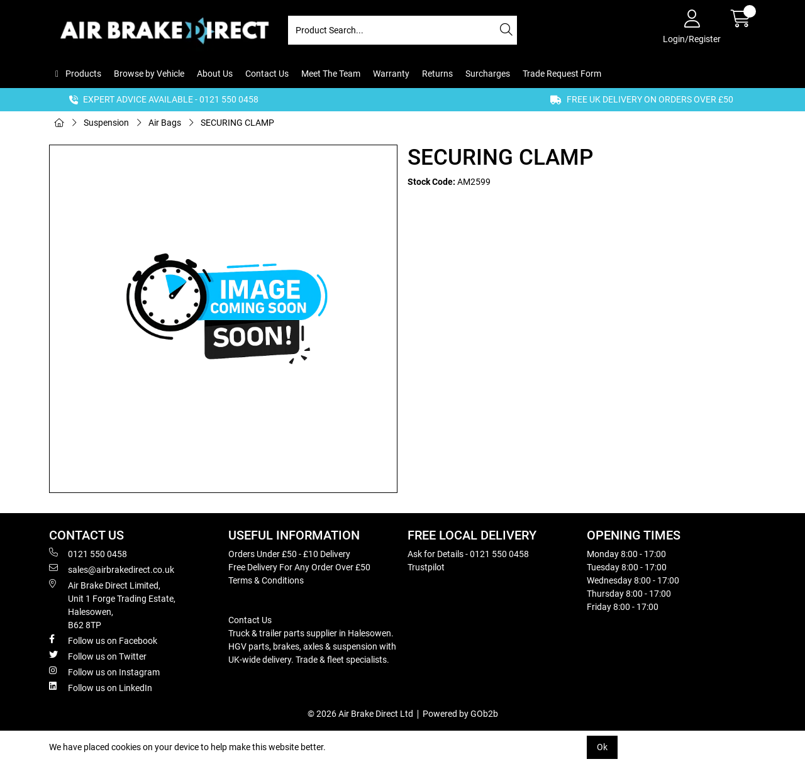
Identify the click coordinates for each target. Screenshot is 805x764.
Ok (602, 747)
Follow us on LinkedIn (100, 687)
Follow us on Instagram (104, 671)
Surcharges (487, 74)
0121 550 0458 (88, 553)
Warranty (391, 74)
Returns (437, 74)
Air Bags (164, 123)
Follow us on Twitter (98, 656)
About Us (215, 74)
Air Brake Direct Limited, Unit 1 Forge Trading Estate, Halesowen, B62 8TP (112, 604)
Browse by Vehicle (149, 74)
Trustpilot (426, 567)
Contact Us (267, 74)
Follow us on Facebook (103, 640)
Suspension (106, 123)
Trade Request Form (562, 74)
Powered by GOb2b (460, 714)
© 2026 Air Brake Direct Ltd (360, 714)
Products (82, 74)
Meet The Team (330, 74)
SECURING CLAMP (237, 123)
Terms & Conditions (266, 580)
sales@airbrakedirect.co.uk (111, 569)
